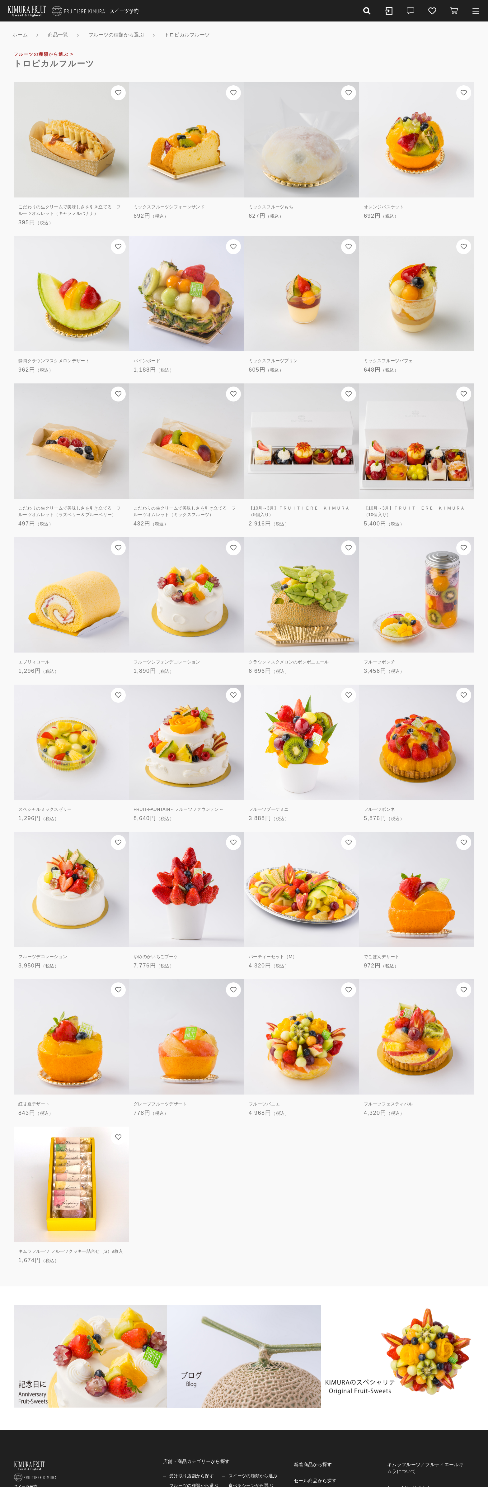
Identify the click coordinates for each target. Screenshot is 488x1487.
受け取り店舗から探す (191, 1475)
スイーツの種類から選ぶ (252, 1475)
